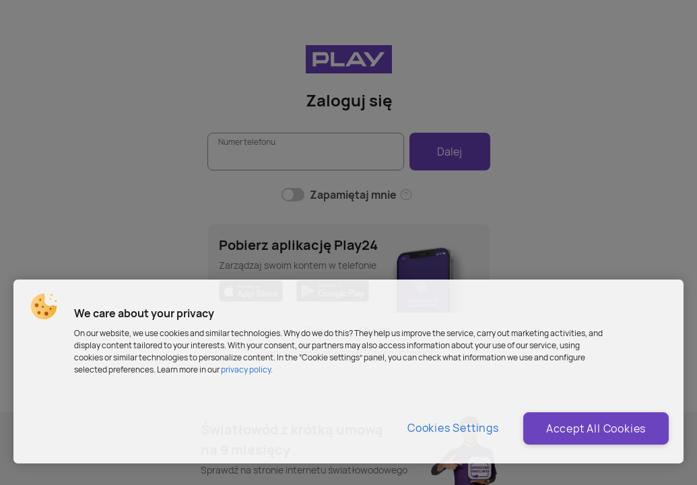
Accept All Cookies (596, 428)
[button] (44, 306)
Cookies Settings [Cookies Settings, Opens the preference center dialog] (453, 427)
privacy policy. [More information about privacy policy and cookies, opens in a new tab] (247, 369)
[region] (348, 371)
